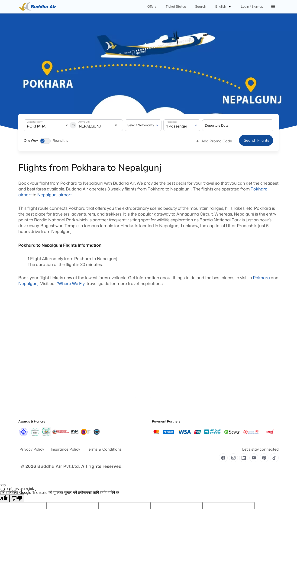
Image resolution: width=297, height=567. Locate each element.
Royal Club (92, 359)
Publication (25, 385)
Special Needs (161, 352)
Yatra (21, 359)
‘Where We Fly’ (71, 283)
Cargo (89, 372)
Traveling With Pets (164, 359)
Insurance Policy (66, 449)
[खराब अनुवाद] (17, 498)
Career (89, 411)
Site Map (24, 372)
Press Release (27, 391)
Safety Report (27, 411)
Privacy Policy (32, 449)
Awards (23, 365)
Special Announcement (33, 398)
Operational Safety (30, 404)
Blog (88, 391)
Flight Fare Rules (95, 352)
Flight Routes (93, 404)
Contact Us (92, 378)
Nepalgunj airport (54, 195)
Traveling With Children (166, 385)
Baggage (91, 365)
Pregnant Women (163, 372)
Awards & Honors (31, 421)
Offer (88, 398)
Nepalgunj (28, 283)
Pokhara (261, 278)
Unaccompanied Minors (167, 378)
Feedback (24, 378)
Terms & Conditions (104, 449)
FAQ (88, 385)
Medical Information (165, 365)
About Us (24, 352)
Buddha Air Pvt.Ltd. (58, 466)
